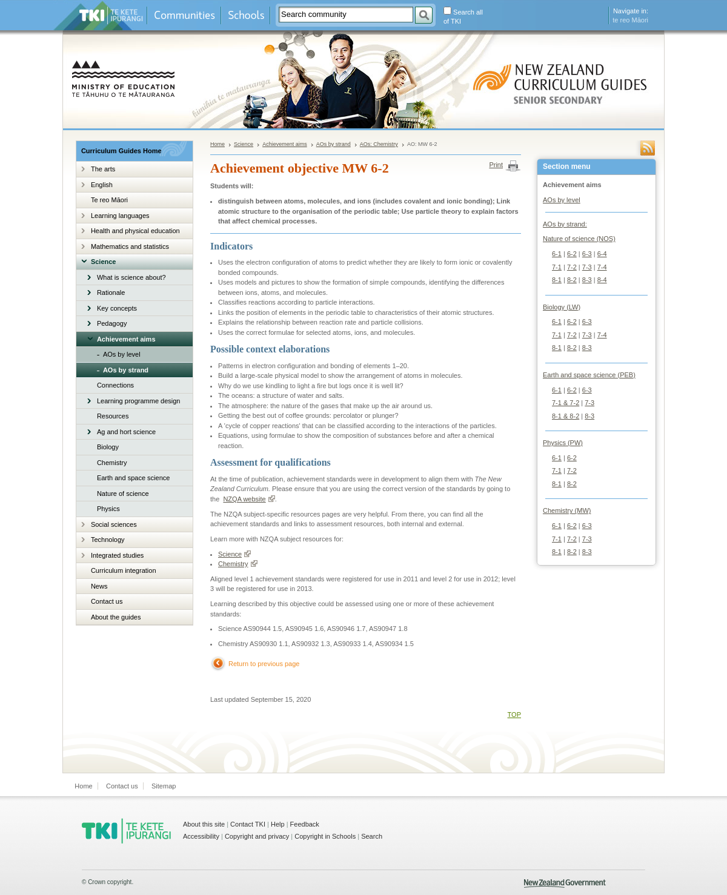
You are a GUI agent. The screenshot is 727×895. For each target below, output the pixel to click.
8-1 (557, 279)
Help (278, 824)
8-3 (587, 279)
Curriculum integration (123, 570)
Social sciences (114, 524)
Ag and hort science (126, 431)
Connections (115, 385)
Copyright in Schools (325, 836)
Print (496, 164)
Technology (108, 539)
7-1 (557, 267)
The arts (103, 169)
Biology (108, 447)
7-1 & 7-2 (565, 402)
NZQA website (248, 499)
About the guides (116, 617)
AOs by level (122, 354)
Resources (113, 416)
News (99, 586)
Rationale (111, 292)
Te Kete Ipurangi (111, 15)
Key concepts (117, 308)
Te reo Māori (109, 199)
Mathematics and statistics (130, 246)
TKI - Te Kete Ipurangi (126, 831)
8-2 (572, 279)
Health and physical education (135, 230)
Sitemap (163, 786)
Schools (246, 15)
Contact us (107, 601)
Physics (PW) (563, 442)
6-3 (587, 253)
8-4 (602, 279)
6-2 (572, 253)
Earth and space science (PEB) (589, 374)
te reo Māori (630, 20)
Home (217, 144)
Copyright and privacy (257, 836)
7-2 (572, 267)
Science (103, 261)
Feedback (304, 824)
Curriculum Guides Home (121, 150)
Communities (184, 15)
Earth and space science (133, 477)
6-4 (602, 253)
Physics (108, 508)
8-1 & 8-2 (565, 416)
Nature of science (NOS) (579, 238)
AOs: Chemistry (379, 144)
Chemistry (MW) (567, 510)
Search (371, 836)
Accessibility (201, 836)
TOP (514, 714)
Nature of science (123, 493)
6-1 (557, 253)
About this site (204, 824)
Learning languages (120, 215)
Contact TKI (247, 824)
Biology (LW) (561, 307)
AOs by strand (125, 370)
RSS (647, 148)
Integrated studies (117, 555)
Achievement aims (126, 339)
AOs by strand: (565, 224)
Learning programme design (139, 401)
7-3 (587, 267)
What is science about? (131, 277)
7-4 (602, 267)
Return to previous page (263, 663)
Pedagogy (112, 323)
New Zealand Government (565, 883)
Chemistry (112, 462)
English (102, 184)
